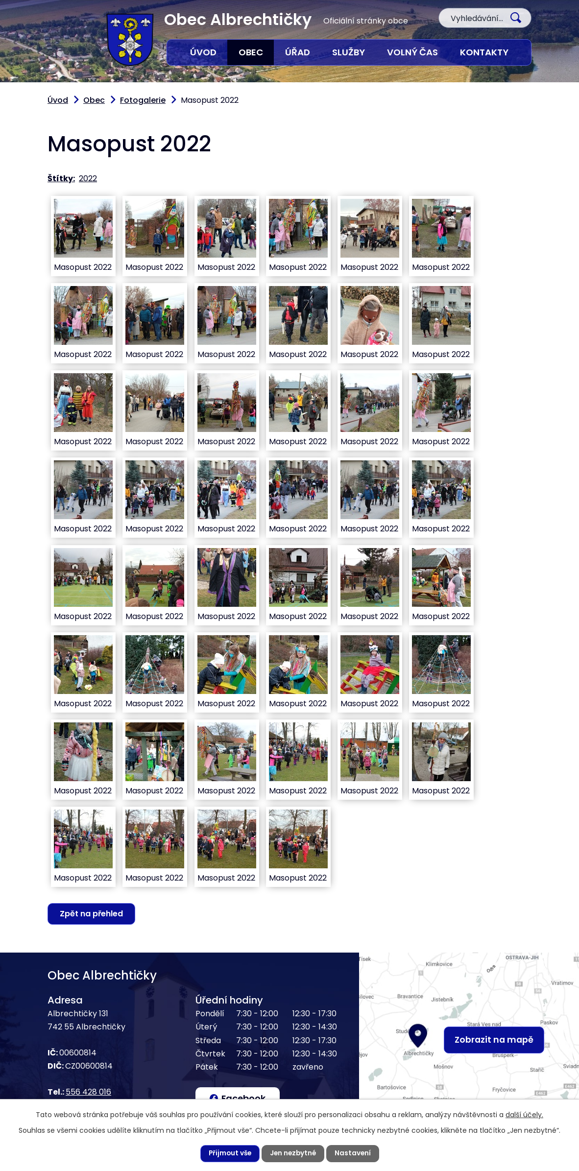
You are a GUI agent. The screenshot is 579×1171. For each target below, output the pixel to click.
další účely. (524, 1114)
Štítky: (61, 178)
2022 (88, 178)
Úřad (297, 52)
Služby (348, 52)
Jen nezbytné (293, 1153)
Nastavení (354, 1153)
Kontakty (484, 52)
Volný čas (412, 52)
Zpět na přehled (92, 913)
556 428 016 (88, 1092)
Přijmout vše (228, 1153)
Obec (251, 52)
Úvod (203, 52)
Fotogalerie (143, 100)
